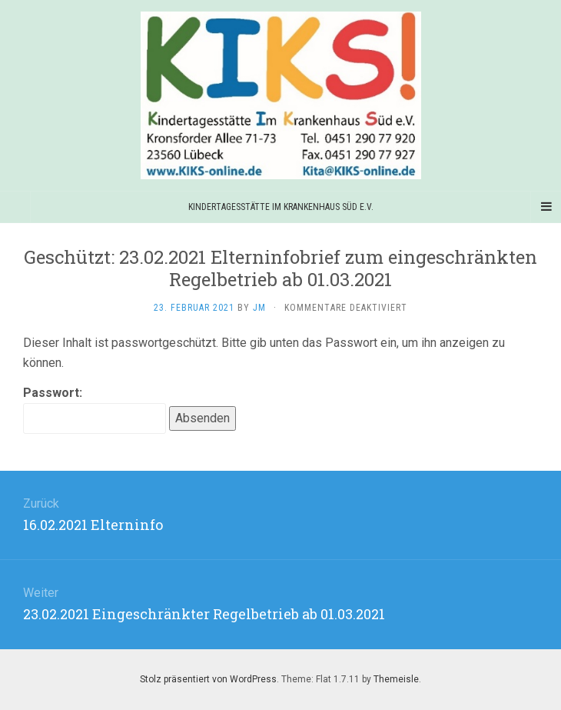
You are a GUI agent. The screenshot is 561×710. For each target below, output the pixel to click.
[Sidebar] (15, 207)
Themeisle (396, 679)
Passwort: (94, 409)
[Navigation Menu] (545, 207)
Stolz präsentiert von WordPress (208, 679)
